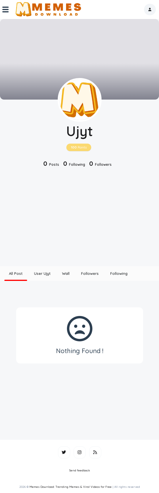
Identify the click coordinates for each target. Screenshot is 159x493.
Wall (66, 273)
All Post (16, 273)
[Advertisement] (79, 217)
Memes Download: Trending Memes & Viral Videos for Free (70, 487)
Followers (90, 273)
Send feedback (79, 470)
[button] (150, 9)
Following (119, 273)
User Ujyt (42, 273)
